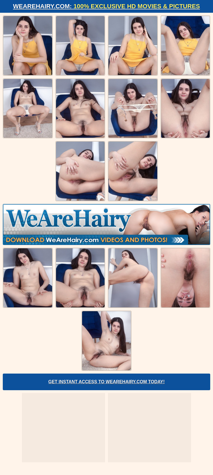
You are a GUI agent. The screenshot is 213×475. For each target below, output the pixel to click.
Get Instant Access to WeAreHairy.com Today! (106, 381)
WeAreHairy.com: (106, 6)
